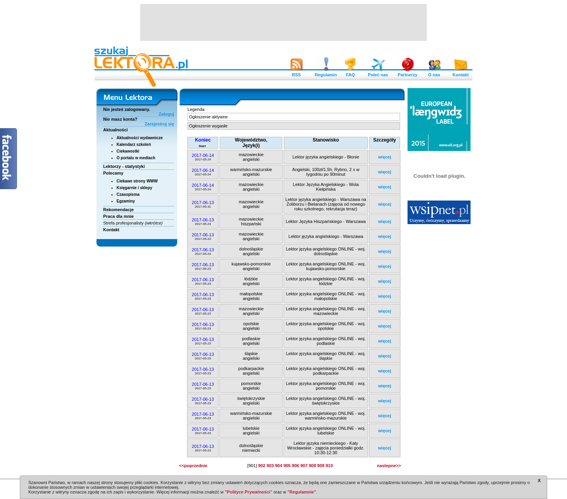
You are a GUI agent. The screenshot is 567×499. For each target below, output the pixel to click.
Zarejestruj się (159, 124)
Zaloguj (166, 114)
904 (278, 465)
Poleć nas (378, 72)
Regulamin (326, 72)
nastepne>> (389, 465)
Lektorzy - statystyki (124, 166)
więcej (384, 157)
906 (295, 465)
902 (261, 465)
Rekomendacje (118, 209)
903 (270, 465)
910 (329, 465)
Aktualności (115, 129)
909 (320, 465)
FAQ (350, 72)
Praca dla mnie (118, 216)
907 (304, 465)
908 (312, 465)
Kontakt (461, 72)
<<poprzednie (193, 465)
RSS (296, 72)
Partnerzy (407, 72)
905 (287, 465)
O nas (434, 72)
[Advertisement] (283, 21)
